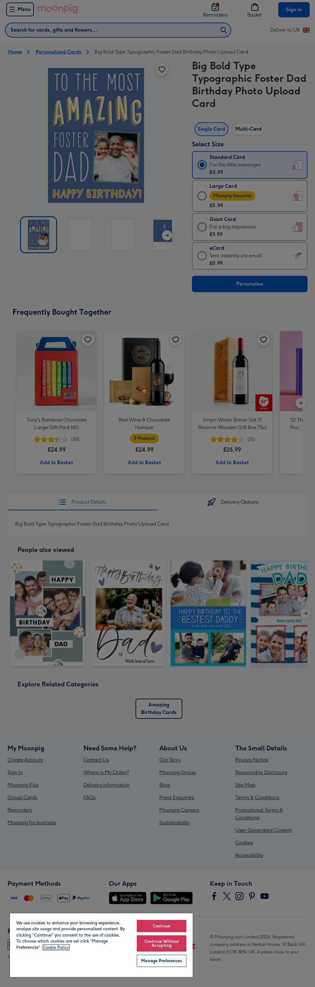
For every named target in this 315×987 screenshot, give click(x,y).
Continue (161, 926)
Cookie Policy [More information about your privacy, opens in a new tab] (56, 947)
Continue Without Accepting (161, 943)
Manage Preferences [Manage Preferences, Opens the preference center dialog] (161, 960)
